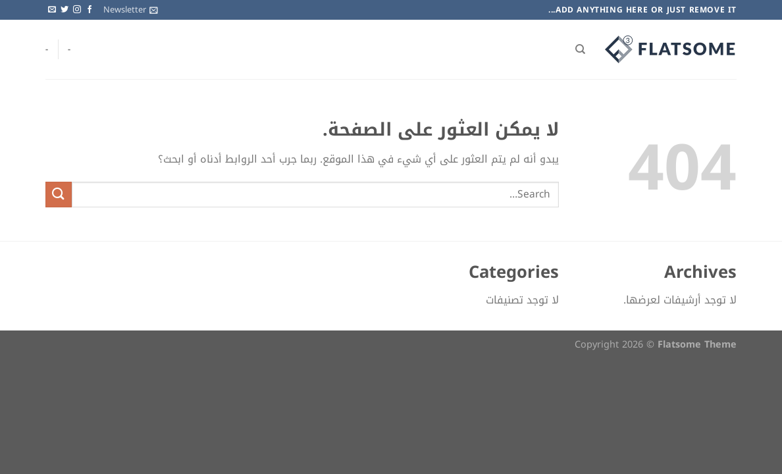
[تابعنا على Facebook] (89, 9)
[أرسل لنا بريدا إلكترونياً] (52, 9)
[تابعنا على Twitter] (64, 9)
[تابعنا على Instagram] (77, 9)
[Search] (580, 49)
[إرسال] (58, 194)
